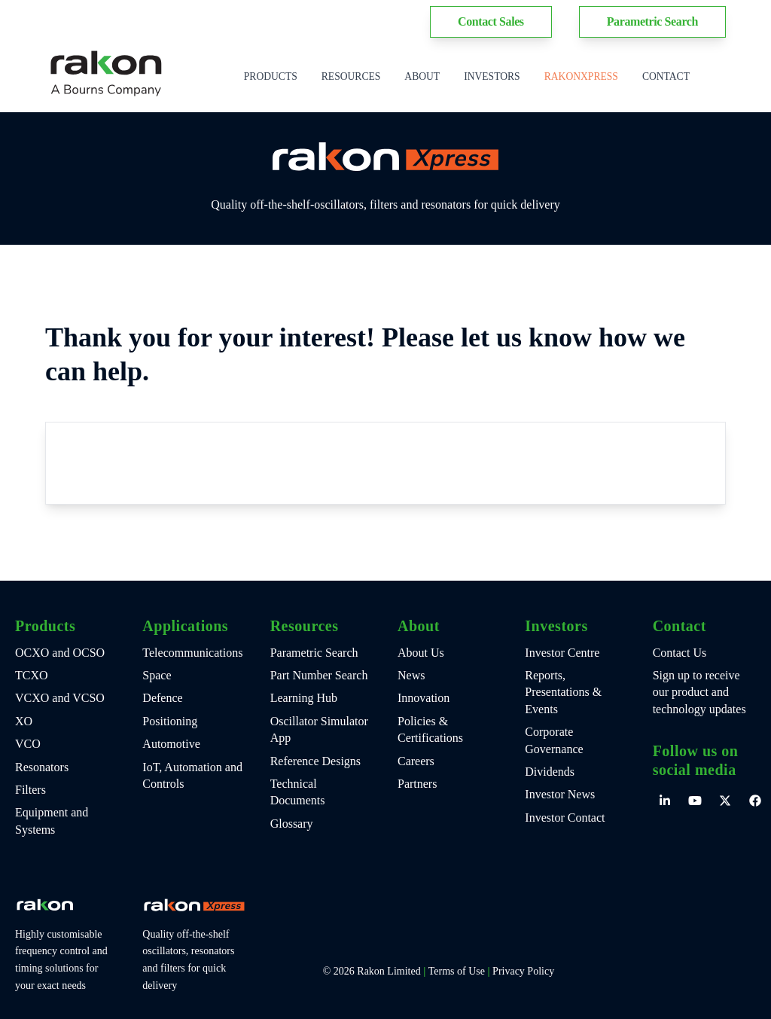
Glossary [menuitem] (291, 823)
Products (270, 76)
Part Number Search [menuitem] (319, 675)
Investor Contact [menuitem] (565, 817)
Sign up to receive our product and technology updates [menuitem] (699, 692)
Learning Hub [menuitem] (303, 697)
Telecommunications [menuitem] (192, 652)
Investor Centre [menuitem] (562, 652)
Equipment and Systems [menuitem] (51, 820)
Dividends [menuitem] (549, 771)
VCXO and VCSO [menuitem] (60, 697)
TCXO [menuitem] (31, 675)
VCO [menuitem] (28, 743)
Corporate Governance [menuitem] (554, 740)
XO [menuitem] (23, 721)
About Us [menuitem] (421, 652)
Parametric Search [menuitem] (314, 652)
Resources (351, 76)
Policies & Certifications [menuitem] (430, 729)
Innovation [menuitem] (423, 697)
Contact (666, 76)
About (422, 76)
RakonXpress (581, 76)
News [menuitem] (411, 675)
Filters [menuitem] (30, 789)
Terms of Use (456, 971)
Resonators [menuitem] (42, 767)
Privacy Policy (523, 971)
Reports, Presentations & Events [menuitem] (563, 692)
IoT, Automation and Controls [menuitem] (192, 775)
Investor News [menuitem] (560, 794)
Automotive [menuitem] (171, 743)
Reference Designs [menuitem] (315, 761)
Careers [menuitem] (416, 761)
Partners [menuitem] (417, 783)
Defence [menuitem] (162, 697)
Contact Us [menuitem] (680, 652)
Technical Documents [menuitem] (297, 792)
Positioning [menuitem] (169, 721)
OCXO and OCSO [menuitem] (60, 652)
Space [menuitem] (156, 675)
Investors (492, 76)
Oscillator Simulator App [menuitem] (319, 729)
